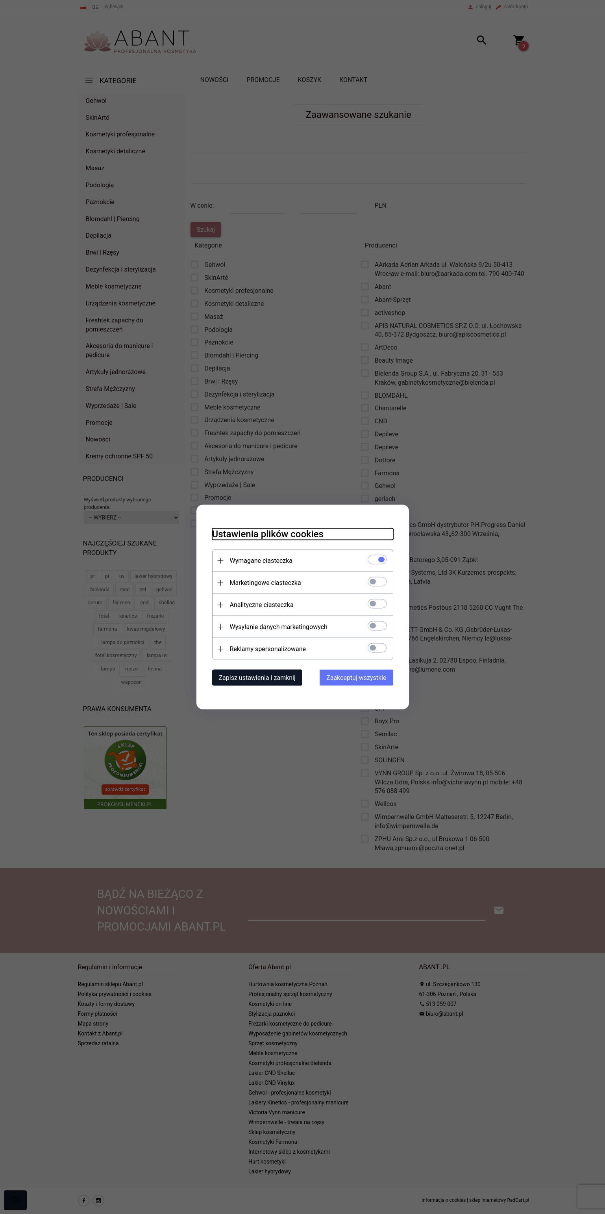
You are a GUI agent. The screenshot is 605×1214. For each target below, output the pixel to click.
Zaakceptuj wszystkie (356, 677)
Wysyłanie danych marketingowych (278, 627)
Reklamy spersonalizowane (268, 649)
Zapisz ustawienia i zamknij (257, 677)
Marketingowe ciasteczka (265, 583)
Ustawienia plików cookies (268, 534)
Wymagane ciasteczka (261, 560)
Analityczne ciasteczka (262, 605)
